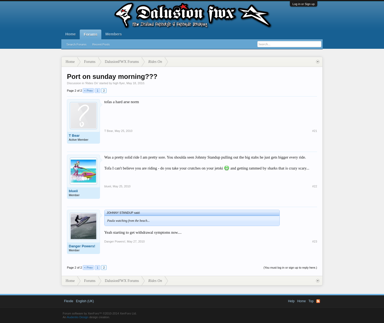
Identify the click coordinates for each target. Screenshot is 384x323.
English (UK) (85, 301)
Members (113, 34)
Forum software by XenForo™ (100, 313)
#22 (314, 186)
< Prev (88, 90)
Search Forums (76, 44)
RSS (318, 301)
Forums (90, 34)
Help (291, 301)
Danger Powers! (82, 246)
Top (311, 301)
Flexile (68, 301)
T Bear (74, 136)
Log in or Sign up (304, 4)
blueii (73, 191)
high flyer (119, 83)
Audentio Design (78, 317)
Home (70, 34)
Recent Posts (101, 44)
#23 (314, 241)
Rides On (92, 83)
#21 (314, 130)
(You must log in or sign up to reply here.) (290, 267)
